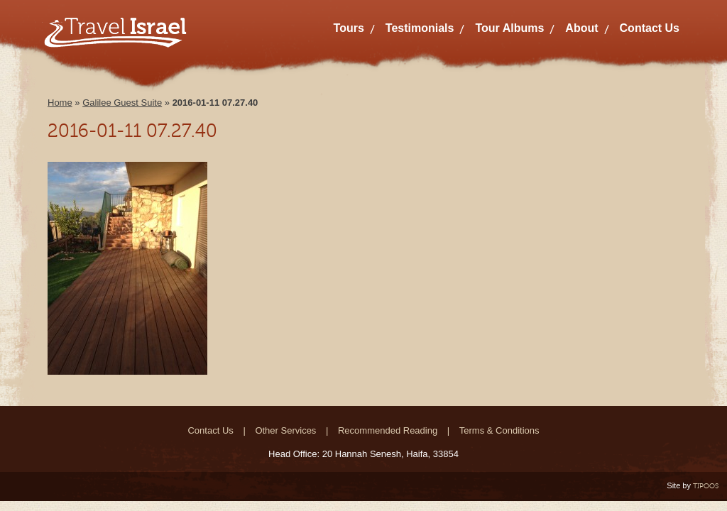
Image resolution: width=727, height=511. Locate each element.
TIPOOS (705, 486)
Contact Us (649, 28)
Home (60, 102)
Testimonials (420, 28)
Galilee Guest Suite (122, 102)
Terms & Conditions (499, 430)
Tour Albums (509, 28)
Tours (349, 28)
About (581, 28)
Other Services (285, 430)
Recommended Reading (387, 430)
